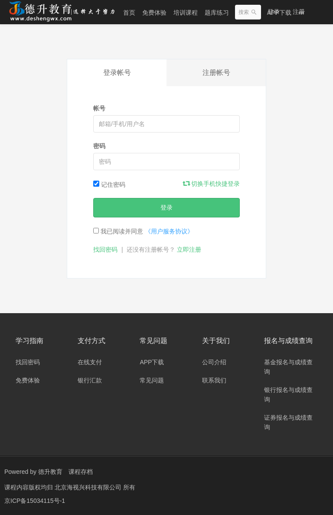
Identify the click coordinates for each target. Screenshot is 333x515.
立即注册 (189, 249)
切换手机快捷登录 (211, 183)
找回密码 (105, 249)
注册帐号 (216, 72)
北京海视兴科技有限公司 (89, 486)
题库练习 (217, 12)
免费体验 (154, 12)
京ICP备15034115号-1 (34, 499)
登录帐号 (117, 72)
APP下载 (152, 362)
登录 (274, 11)
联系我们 (214, 380)
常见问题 (152, 380)
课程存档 (81, 471)
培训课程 (185, 12)
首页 (129, 12)
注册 (299, 11)
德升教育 (50, 471)
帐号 (99, 108)
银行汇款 (90, 380)
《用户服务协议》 (169, 231)
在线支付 (90, 362)
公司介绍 (214, 362)
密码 (99, 146)
